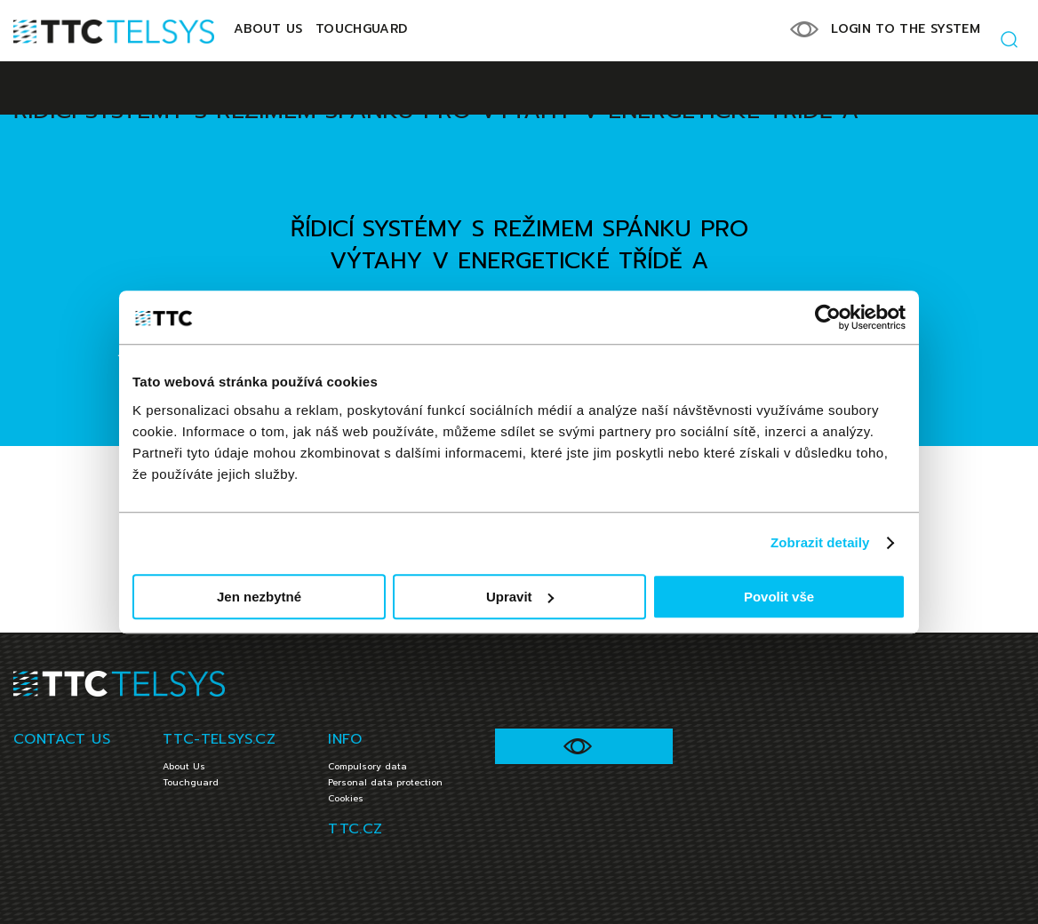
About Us (268, 29)
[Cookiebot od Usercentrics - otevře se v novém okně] (828, 317)
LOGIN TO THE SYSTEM (905, 29)
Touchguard (361, 29)
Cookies (345, 798)
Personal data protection (385, 782)
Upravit (520, 596)
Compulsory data (367, 766)
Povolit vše (779, 596)
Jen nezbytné (259, 596)
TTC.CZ (355, 829)
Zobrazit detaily (820, 542)
